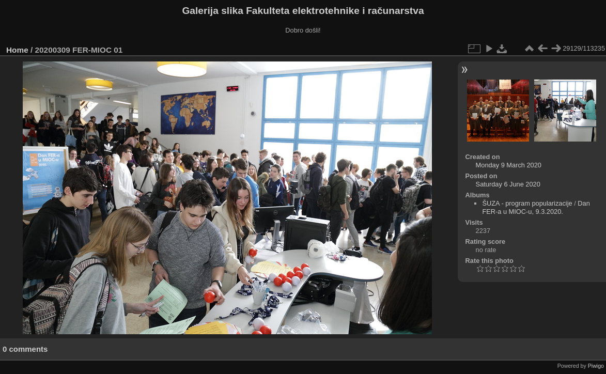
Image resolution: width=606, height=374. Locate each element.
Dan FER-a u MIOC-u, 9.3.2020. (535, 207)
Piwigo (596, 366)
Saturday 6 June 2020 (508, 184)
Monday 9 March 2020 (508, 165)
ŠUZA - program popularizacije (527, 203)
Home (17, 49)
